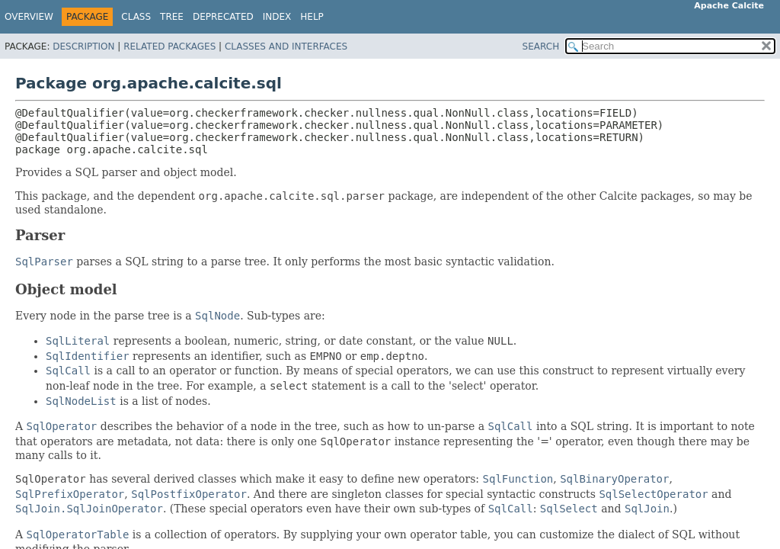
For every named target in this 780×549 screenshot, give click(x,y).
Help (312, 16)
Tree (172, 16)
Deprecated (223, 16)
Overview (29, 16)
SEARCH (541, 46)
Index (277, 16)
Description (83, 46)
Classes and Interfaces (286, 46)
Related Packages (169, 46)
